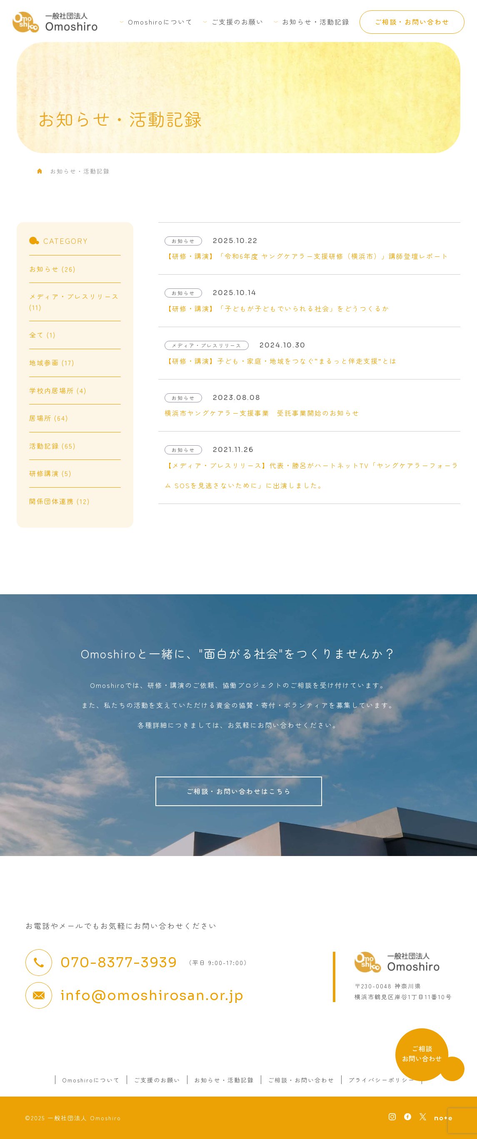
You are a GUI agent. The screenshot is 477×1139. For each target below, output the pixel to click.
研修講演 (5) (50, 473)
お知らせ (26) (52, 269)
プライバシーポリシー (381, 1080)
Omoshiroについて (160, 22)
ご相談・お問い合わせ (412, 22)
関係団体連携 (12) (59, 501)
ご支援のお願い (237, 22)
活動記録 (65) (52, 446)
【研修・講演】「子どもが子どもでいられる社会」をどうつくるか (277, 308)
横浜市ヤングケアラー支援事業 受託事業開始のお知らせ (262, 413)
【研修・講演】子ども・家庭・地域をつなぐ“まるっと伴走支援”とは (281, 361)
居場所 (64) (48, 418)
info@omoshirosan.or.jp (152, 995)
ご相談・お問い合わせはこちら (238, 791)
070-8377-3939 (118, 962)
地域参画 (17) (52, 362)
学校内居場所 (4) (58, 390)
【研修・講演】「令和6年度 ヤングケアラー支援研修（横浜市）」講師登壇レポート (307, 256)
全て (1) (42, 335)
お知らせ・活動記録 (316, 22)
